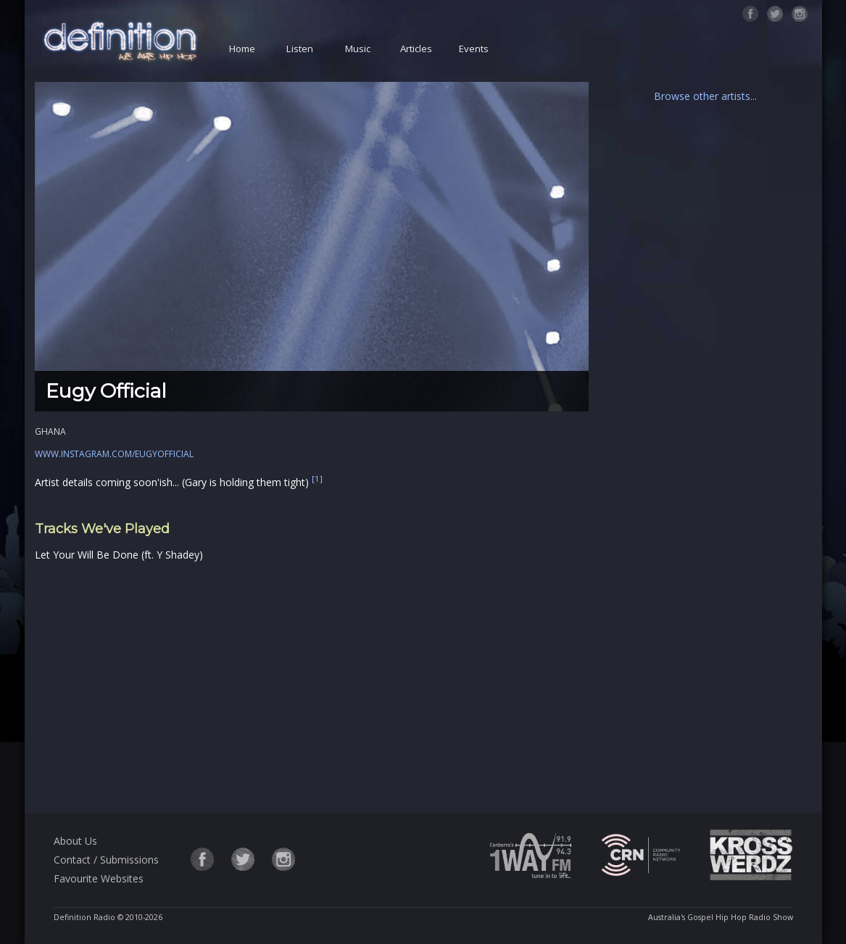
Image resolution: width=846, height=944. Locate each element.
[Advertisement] (312, 684)
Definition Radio (84, 917)
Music (357, 48)
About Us (75, 841)
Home (242, 48)
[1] (317, 478)
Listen (299, 48)
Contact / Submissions (106, 859)
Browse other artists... (705, 96)
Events (474, 48)
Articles (416, 48)
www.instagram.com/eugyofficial (114, 454)
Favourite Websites (99, 878)
